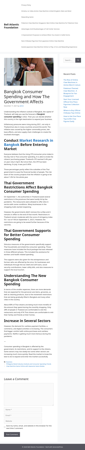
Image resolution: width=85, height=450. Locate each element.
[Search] (78, 60)
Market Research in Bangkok (28, 142)
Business (9, 362)
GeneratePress (58, 447)
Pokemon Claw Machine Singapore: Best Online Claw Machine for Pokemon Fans (49, 23)
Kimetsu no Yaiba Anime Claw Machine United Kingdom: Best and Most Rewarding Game (46, 14)
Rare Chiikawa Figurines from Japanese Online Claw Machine (42, 41)
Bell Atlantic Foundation (11, 26)
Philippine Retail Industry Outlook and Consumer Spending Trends (28, 364)
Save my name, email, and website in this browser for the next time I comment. (29, 427)
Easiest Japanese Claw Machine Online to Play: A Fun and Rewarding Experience (49, 47)
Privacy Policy (26, 5)
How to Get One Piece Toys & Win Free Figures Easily (72, 118)
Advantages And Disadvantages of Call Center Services (40, 29)
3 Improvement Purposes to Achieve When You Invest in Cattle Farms (45, 35)
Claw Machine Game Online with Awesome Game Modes (25, 366)
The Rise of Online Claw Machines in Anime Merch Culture (72, 82)
